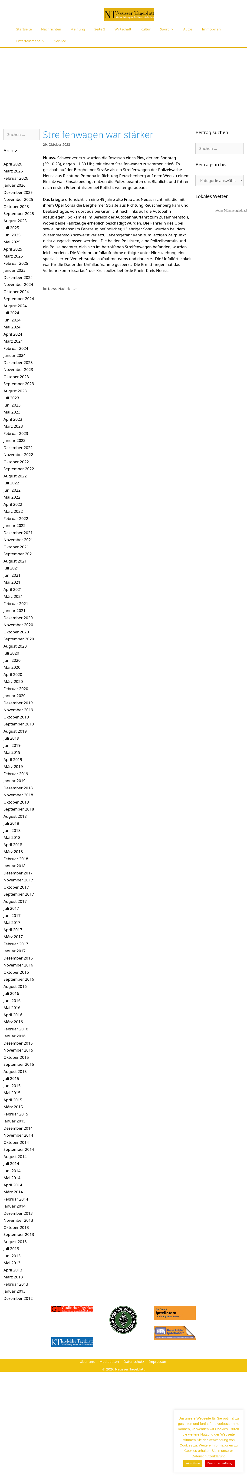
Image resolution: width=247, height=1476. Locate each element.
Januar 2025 (14, 270)
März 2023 (13, 426)
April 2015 (12, 1099)
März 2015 (13, 1106)
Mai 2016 (11, 1007)
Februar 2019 (15, 773)
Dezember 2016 (18, 958)
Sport (169, 29)
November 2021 (18, 539)
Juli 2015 (11, 1078)
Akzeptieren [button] (193, 1463)
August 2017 (15, 901)
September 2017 (18, 894)
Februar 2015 (15, 1114)
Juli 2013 (11, 1248)
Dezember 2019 (18, 702)
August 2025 (15, 220)
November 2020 (18, 624)
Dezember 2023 (18, 362)
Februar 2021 (15, 603)
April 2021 (12, 589)
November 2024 (18, 284)
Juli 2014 (11, 1163)
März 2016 (13, 1021)
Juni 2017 (11, 915)
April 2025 (12, 249)
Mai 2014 (11, 1177)
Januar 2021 (14, 610)
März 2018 (13, 851)
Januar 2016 (14, 1036)
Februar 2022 (15, 518)
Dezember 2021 (18, 532)
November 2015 (18, 1050)
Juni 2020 (11, 660)
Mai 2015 (11, 1092)
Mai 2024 (11, 327)
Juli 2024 (11, 312)
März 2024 (13, 341)
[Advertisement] (124, 82)
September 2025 (18, 213)
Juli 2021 (11, 568)
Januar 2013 (14, 1291)
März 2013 (13, 1277)
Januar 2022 (14, 525)
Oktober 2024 (16, 291)
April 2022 (12, 504)
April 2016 (12, 1014)
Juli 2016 (11, 993)
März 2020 (13, 681)
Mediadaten (109, 1361)
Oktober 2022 (16, 461)
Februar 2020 (15, 688)
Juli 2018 (11, 823)
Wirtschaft (123, 29)
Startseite (24, 29)
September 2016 (18, 979)
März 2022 (13, 511)
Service (60, 41)
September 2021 (18, 553)
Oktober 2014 (16, 1142)
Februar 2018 (15, 858)
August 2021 (15, 561)
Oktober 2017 (16, 887)
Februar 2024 (15, 348)
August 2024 (15, 305)
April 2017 (12, 929)
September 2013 (18, 1234)
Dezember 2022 (18, 447)
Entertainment (33, 41)
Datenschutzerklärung (219, 1463)
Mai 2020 (11, 667)
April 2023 (12, 419)
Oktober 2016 (16, 972)
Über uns (87, 1361)
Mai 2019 (11, 752)
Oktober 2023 (16, 376)
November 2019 (18, 709)
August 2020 (15, 646)
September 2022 (18, 468)
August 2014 (15, 1156)
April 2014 (12, 1185)
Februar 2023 (15, 433)
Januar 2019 (14, 780)
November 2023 (18, 369)
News (52, 288)
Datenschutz (134, 1361)
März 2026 (13, 171)
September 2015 (18, 1064)
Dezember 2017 (18, 873)
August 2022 (15, 476)
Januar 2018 (14, 865)
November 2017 (18, 880)
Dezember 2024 (18, 277)
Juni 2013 (11, 1255)
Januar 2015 (14, 1121)
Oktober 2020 (16, 632)
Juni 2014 (11, 1170)
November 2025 (18, 199)
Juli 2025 (11, 227)
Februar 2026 (15, 178)
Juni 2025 (11, 235)
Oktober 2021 (16, 546)
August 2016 (15, 986)
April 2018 (12, 844)
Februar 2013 (15, 1284)
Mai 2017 (11, 922)
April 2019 (12, 759)
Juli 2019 (11, 738)
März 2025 (13, 256)
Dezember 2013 (18, 1213)
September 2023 (18, 383)
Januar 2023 (14, 440)
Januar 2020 (14, 695)
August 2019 (15, 731)
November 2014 (18, 1135)
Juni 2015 (11, 1085)
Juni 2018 (11, 830)
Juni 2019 (11, 745)
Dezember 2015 (18, 1043)
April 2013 (12, 1270)
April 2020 (12, 674)
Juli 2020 (11, 653)
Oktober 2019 (16, 717)
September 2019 (18, 724)
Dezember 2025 (18, 192)
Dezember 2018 (18, 788)
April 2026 (12, 164)
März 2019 (13, 766)
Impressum (158, 1361)
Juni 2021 (11, 575)
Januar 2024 (14, 355)
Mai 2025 (11, 242)
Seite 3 (99, 29)
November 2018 (18, 795)
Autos (188, 29)
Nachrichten (51, 29)
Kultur (146, 29)
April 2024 (12, 334)
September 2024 (18, 298)
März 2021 (13, 596)
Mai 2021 (11, 582)
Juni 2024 (11, 320)
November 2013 (18, 1220)
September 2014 (18, 1149)
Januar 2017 (14, 950)
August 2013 (15, 1241)
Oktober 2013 (16, 1227)
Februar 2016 (15, 1029)
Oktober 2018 (16, 802)
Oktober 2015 (16, 1057)
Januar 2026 (14, 185)
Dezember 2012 (18, 1298)
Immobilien (211, 29)
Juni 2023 (11, 405)
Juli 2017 (11, 908)
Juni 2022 (11, 490)
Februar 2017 (15, 943)
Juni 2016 (11, 1000)
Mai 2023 (11, 412)
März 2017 (13, 936)
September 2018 (18, 809)
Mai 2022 (11, 497)
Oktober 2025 (16, 206)
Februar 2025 (15, 263)
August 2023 (15, 391)
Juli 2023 (11, 397)
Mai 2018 (11, 837)
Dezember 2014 (18, 1128)
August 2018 (15, 816)
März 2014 (13, 1192)
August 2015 (15, 1071)
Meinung (77, 29)
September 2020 (18, 639)
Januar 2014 (14, 1206)
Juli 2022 (11, 483)
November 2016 (18, 965)
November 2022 (18, 454)
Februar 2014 (15, 1199)
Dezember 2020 (18, 617)
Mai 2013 (11, 1262)
